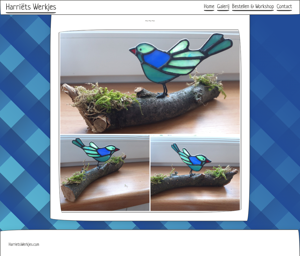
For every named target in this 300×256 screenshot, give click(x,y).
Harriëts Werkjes (31, 7)
